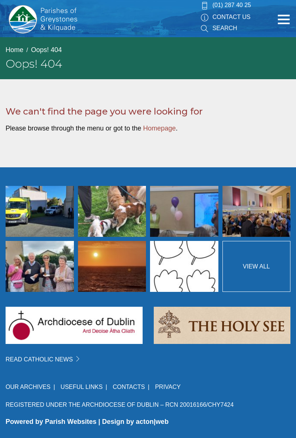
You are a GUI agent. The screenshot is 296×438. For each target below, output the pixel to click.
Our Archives (28, 387)
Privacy (167, 387)
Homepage (159, 128)
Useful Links (82, 387)
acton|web (152, 421)
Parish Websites (71, 421)
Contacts (129, 387)
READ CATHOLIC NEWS (43, 359)
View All (256, 266)
